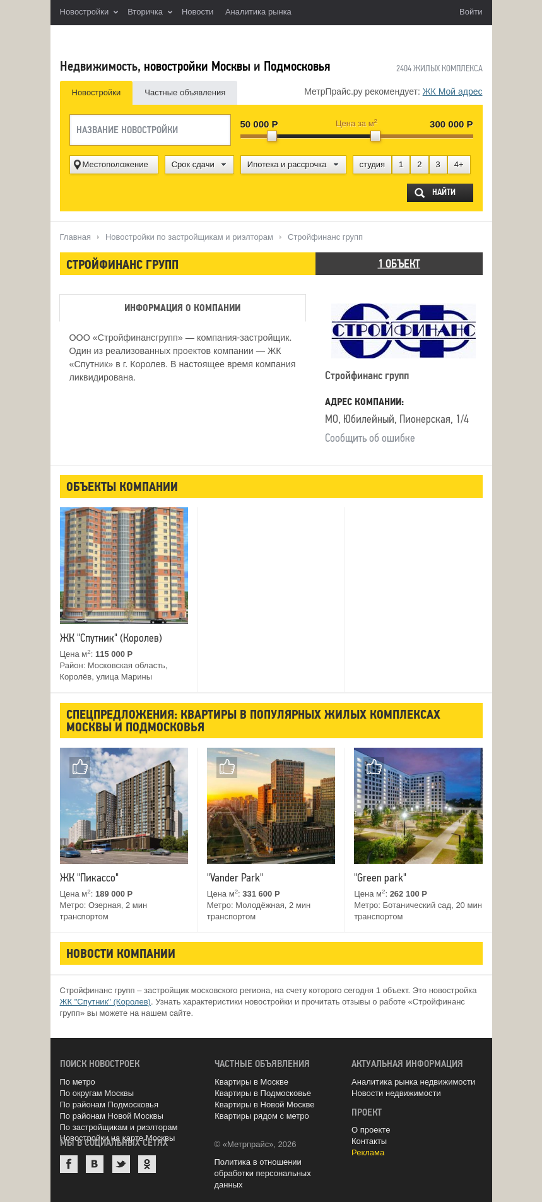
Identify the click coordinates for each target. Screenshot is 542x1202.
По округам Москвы (97, 1093)
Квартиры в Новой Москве (264, 1104)
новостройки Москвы (197, 66)
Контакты (369, 1141)
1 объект (399, 264)
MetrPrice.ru (126, 39)
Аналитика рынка (258, 11)
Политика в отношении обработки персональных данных (263, 1173)
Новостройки (89, 13)
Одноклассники (147, 1164)
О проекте (370, 1129)
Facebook (69, 1164)
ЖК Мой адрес (453, 91)
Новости (197, 11)
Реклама (367, 1152)
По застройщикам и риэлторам (119, 1127)
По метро (77, 1082)
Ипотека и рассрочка (287, 164)
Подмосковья (297, 66)
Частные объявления (184, 92)
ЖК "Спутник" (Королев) (105, 1001)
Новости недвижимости (396, 1093)
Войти (470, 11)
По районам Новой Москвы (111, 1116)
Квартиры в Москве (251, 1082)
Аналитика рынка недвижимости (413, 1082)
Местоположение (115, 164)
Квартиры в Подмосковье (263, 1093)
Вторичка (149, 13)
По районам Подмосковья (109, 1104)
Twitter (121, 1164)
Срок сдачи (193, 164)
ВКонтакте (94, 1164)
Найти (444, 192)
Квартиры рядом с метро (262, 1116)
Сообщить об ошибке (370, 438)
